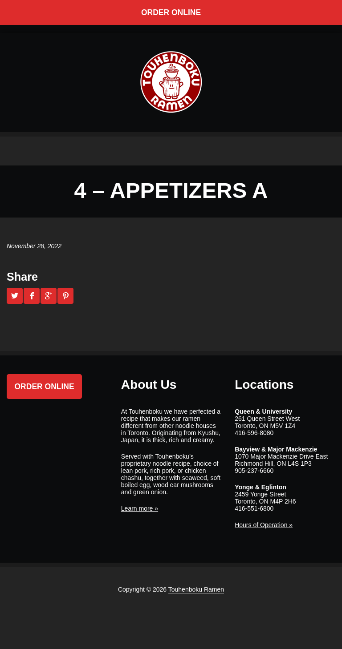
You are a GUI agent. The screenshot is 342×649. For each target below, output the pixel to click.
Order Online (171, 12)
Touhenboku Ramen (196, 589)
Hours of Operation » (264, 524)
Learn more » (139, 508)
